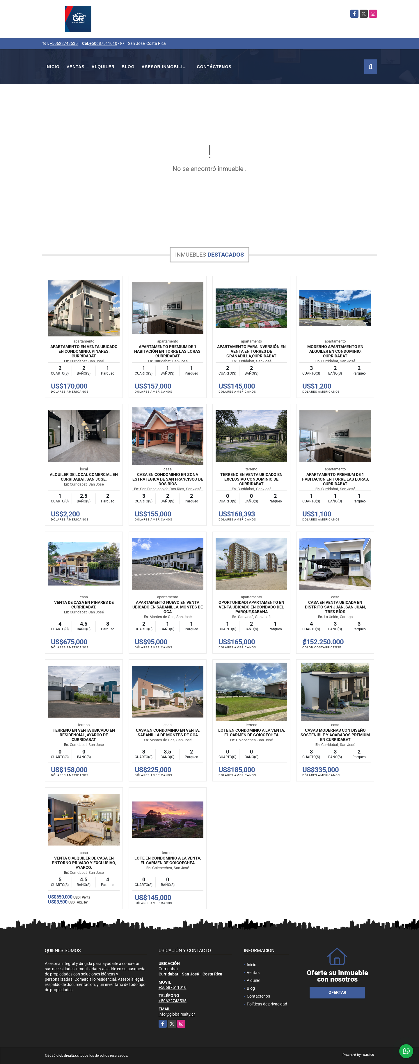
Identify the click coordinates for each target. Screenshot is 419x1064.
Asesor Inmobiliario (167, 66)
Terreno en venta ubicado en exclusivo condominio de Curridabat (251, 479)
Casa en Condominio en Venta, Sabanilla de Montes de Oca (168, 732)
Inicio (52, 66)
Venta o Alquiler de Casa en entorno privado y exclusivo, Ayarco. (84, 863)
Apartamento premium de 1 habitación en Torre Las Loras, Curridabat (167, 351)
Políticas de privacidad (267, 1004)
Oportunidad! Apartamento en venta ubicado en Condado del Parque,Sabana (251, 607)
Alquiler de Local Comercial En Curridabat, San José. (84, 476)
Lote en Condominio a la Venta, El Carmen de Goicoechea (251, 732)
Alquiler (103, 66)
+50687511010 (103, 43)
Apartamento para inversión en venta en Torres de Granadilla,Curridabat (251, 351)
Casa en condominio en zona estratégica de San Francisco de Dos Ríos (167, 479)
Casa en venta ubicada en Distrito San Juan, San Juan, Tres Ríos (335, 607)
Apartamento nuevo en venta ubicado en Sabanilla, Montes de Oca (167, 607)
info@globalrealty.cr (177, 1014)
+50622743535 (64, 43)
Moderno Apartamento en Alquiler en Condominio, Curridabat (335, 351)
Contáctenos (214, 66)
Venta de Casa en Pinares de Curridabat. (84, 604)
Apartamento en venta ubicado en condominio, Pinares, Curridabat (84, 351)
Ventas (76, 66)
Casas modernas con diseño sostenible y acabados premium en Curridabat (335, 735)
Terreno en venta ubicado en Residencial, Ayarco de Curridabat (84, 735)
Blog (128, 66)
